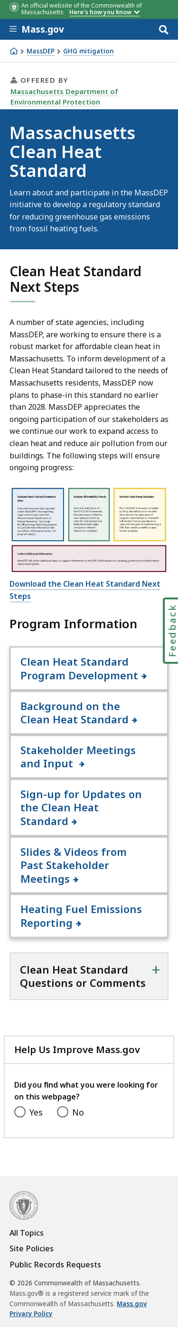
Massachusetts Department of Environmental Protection (64, 96)
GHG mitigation (88, 51)
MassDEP (41, 51)
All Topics (26, 1233)
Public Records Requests (55, 1264)
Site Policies (31, 1248)
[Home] (13, 51)
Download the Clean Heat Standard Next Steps (84, 590)
